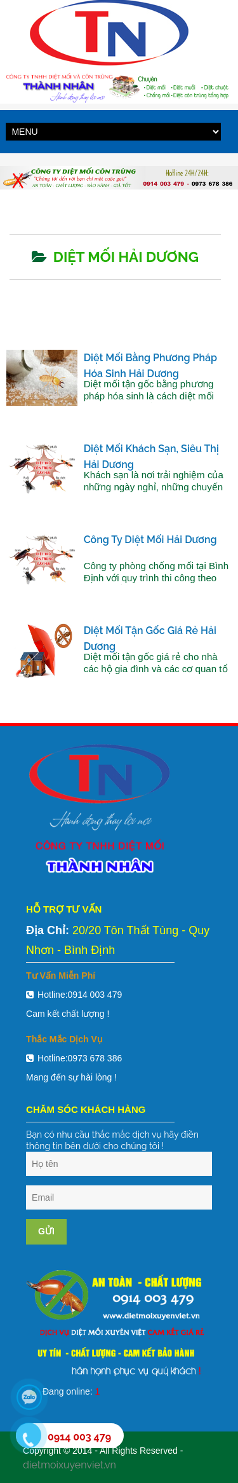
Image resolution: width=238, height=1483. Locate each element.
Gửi (46, 1231)
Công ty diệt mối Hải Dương (150, 540)
